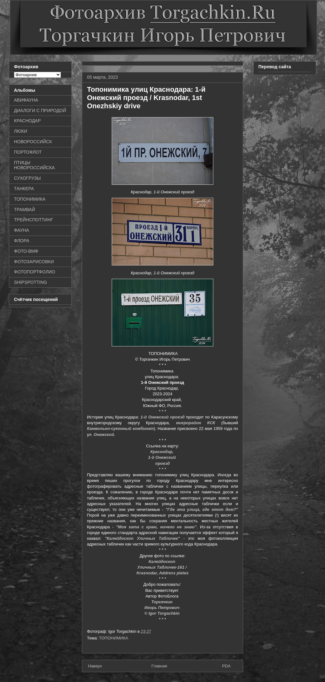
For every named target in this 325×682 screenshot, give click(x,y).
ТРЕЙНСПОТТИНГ (33, 219)
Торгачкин (162, 601)
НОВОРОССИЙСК (33, 141)
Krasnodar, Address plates (162, 573)
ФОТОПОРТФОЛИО (34, 271)
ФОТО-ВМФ (26, 251)
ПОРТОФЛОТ (28, 152)
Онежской (104, 434)
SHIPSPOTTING (30, 282)
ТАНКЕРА (24, 188)
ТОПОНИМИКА (113, 638)
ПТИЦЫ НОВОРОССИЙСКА (34, 165)
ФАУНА (21, 230)
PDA (226, 666)
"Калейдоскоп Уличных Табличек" (142, 538)
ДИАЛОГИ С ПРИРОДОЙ (40, 110)
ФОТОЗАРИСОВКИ (34, 261)
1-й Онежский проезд (163, 417)
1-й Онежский (162, 457)
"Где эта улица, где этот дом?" (201, 509)
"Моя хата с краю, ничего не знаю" (156, 527)
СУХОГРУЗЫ (27, 178)
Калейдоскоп (162, 561)
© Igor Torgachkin (162, 613)
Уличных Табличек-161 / (162, 567)
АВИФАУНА (26, 100)
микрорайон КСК (195, 422)
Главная (159, 666)
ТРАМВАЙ (24, 209)
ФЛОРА (21, 240)
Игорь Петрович (162, 607)
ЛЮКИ (20, 131)
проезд (162, 463)
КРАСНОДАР (27, 120)
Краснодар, (162, 451)
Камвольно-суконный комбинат (120, 428)
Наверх (95, 666)
